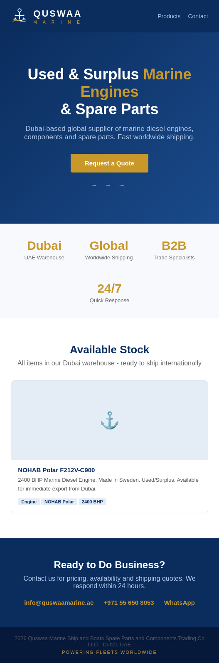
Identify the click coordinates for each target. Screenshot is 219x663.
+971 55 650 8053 (128, 602)
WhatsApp (179, 602)
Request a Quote (109, 163)
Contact (198, 16)
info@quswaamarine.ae (59, 602)
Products (168, 16)
